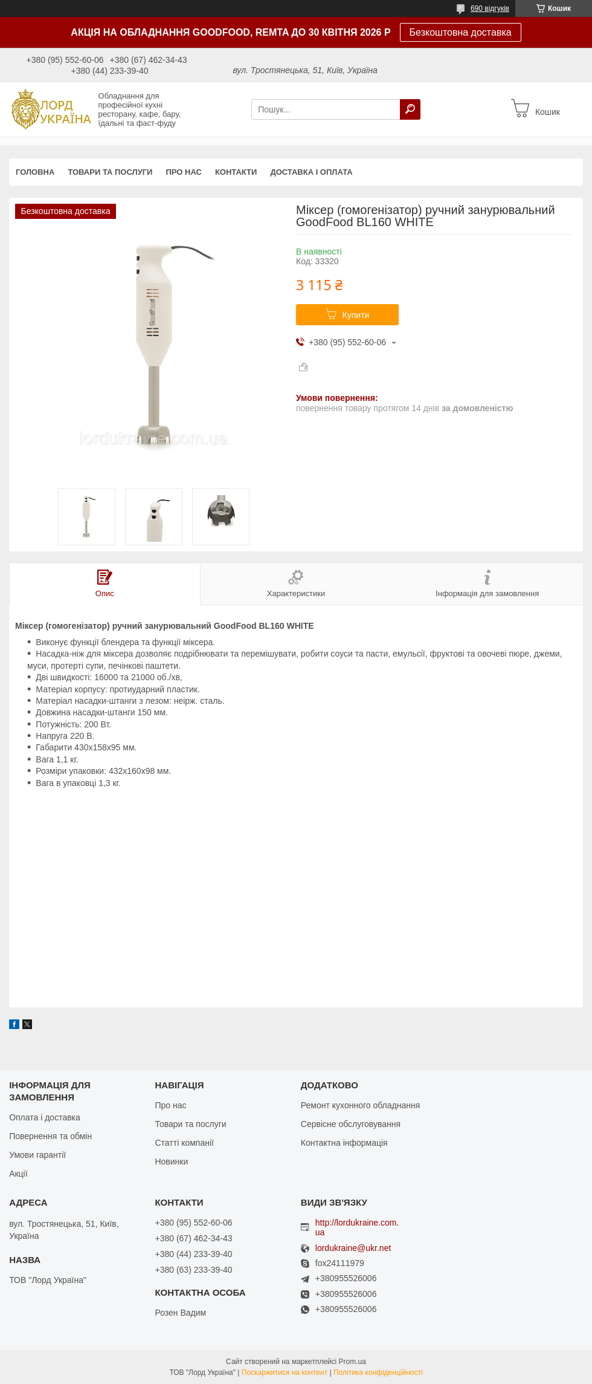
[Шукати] (410, 109)
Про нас (183, 172)
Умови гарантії (37, 1155)
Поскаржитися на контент (284, 1372)
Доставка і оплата (311, 172)
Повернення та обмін (50, 1136)
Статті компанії (184, 1143)
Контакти (236, 172)
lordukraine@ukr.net (353, 1248)
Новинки (171, 1161)
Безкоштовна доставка (461, 32)
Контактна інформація (344, 1143)
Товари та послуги (110, 172)
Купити (356, 315)
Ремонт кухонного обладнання (360, 1105)
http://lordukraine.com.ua (357, 1227)
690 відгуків (490, 8)
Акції (18, 1173)
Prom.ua (352, 1361)
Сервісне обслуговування (351, 1124)
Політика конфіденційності (378, 1372)
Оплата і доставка (44, 1117)
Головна (35, 172)
